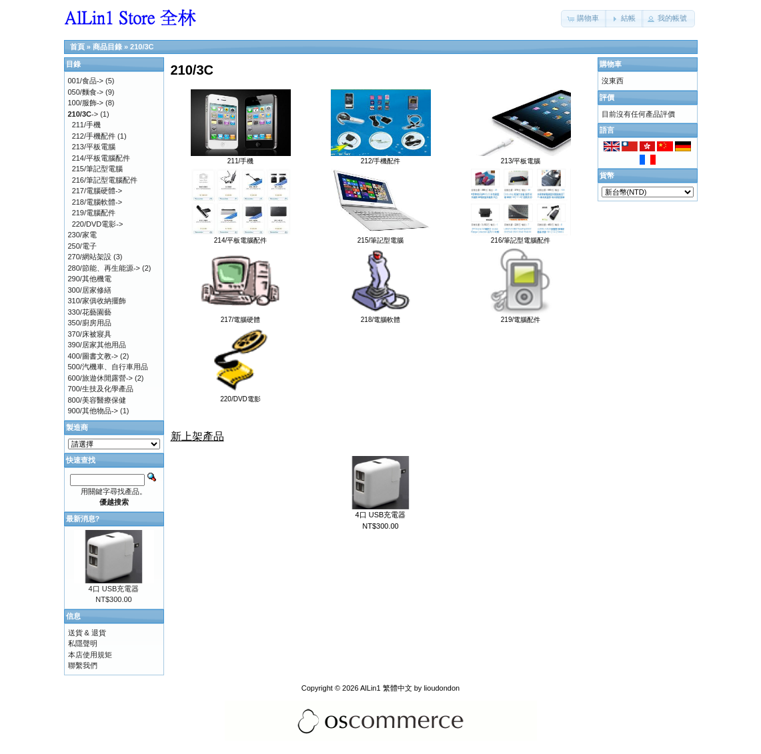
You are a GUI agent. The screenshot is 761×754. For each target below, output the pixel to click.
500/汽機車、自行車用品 (108, 367)
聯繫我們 (82, 665)
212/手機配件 (381, 157)
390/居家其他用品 (97, 345)
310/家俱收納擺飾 (97, 301)
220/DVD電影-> (97, 224)
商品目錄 (107, 47)
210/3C (141, 47)
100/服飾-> (86, 103)
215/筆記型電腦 (381, 236)
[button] (584, 18)
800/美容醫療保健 (97, 400)
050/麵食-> (86, 92)
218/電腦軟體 (381, 316)
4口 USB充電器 (380, 515)
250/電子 (82, 246)
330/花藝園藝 (89, 312)
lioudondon (442, 688)
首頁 (77, 47)
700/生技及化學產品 (100, 389)
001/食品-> (86, 81)
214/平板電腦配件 (241, 236)
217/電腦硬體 (241, 316)
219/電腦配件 (521, 316)
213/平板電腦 (521, 157)
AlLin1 (370, 688)
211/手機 (241, 157)
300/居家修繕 (89, 290)
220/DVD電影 (241, 395)
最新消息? (83, 519)
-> (83, 114)
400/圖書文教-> (93, 356)
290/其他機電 (89, 279)
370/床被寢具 (89, 334)
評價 (607, 97)
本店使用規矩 (90, 655)
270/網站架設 (89, 257)
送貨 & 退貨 (87, 633)
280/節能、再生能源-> (104, 268)
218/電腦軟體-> (97, 202)
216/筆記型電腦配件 (521, 236)
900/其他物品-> (93, 411)
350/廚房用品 (89, 323)
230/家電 (82, 235)
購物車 (611, 64)
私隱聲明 (82, 643)
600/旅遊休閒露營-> (100, 378)
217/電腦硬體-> (97, 191)
